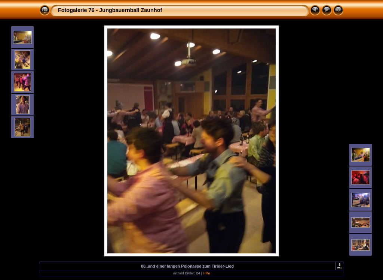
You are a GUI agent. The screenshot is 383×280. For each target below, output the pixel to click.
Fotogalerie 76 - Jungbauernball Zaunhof (110, 10)
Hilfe (206, 273)
